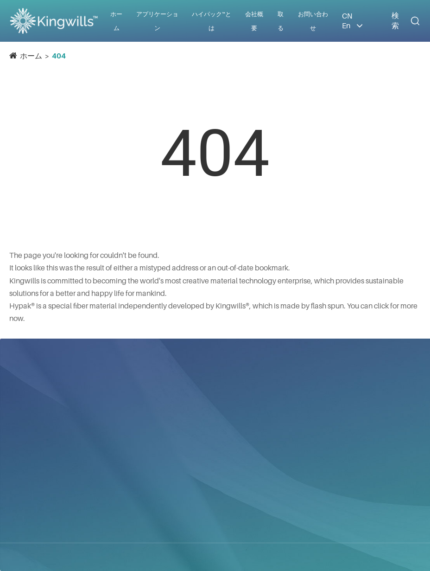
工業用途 (191, 479)
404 (59, 55)
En (346, 25)
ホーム (31, 55)
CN (347, 15)
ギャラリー (253, 512)
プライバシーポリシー (264, 557)
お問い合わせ (328, 380)
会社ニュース (257, 464)
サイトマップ (191, 557)
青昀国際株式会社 (42, 414)
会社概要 (250, 448)
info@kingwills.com (335, 422)
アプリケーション (197, 381)
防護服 (188, 462)
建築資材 (191, 445)
